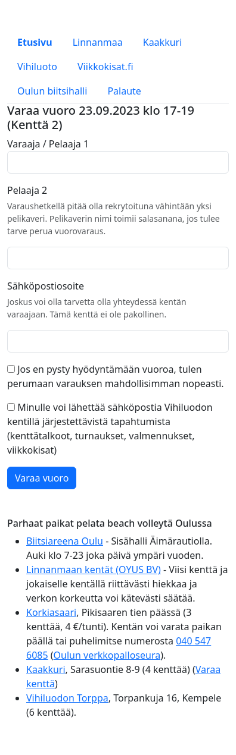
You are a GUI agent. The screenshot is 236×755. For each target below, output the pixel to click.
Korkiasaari (51, 612)
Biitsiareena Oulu (64, 541)
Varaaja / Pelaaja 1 (48, 143)
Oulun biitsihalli (52, 90)
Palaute (124, 90)
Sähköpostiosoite (45, 285)
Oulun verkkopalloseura (107, 655)
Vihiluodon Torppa (67, 697)
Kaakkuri (162, 42)
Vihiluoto (37, 66)
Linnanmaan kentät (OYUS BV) (93, 569)
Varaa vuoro (42, 478)
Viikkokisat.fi (105, 66)
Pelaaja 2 (27, 190)
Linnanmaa (98, 42)
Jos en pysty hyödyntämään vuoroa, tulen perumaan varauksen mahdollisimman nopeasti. (115, 376)
